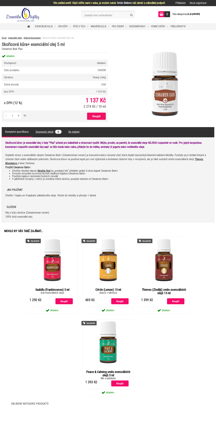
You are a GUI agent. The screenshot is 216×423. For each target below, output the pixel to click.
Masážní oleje (98, 26)
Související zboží (49, 131)
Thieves (199, 159)
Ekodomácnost (137, 26)
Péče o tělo (79, 26)
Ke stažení (73, 131)
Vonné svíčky (158, 26)
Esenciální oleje (44, 26)
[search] (131, 15)
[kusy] (12, 116)
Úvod (4, 38)
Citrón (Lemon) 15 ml (108, 289)
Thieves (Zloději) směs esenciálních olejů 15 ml (164, 291)
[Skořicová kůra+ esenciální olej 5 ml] (164, 52)
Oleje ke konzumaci (32, 38)
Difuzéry (63, 26)
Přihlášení (180, 3)
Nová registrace (198, 3)
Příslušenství (178, 26)
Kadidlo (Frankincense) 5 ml (52, 289)
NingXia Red (43, 170)
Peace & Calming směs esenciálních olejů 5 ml (108, 373)
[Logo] (23, 14)
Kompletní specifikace (17, 131)
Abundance (11, 163)
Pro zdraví (118, 26)
